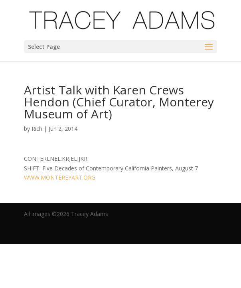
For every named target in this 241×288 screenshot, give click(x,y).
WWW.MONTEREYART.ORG (59, 177)
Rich (37, 128)
